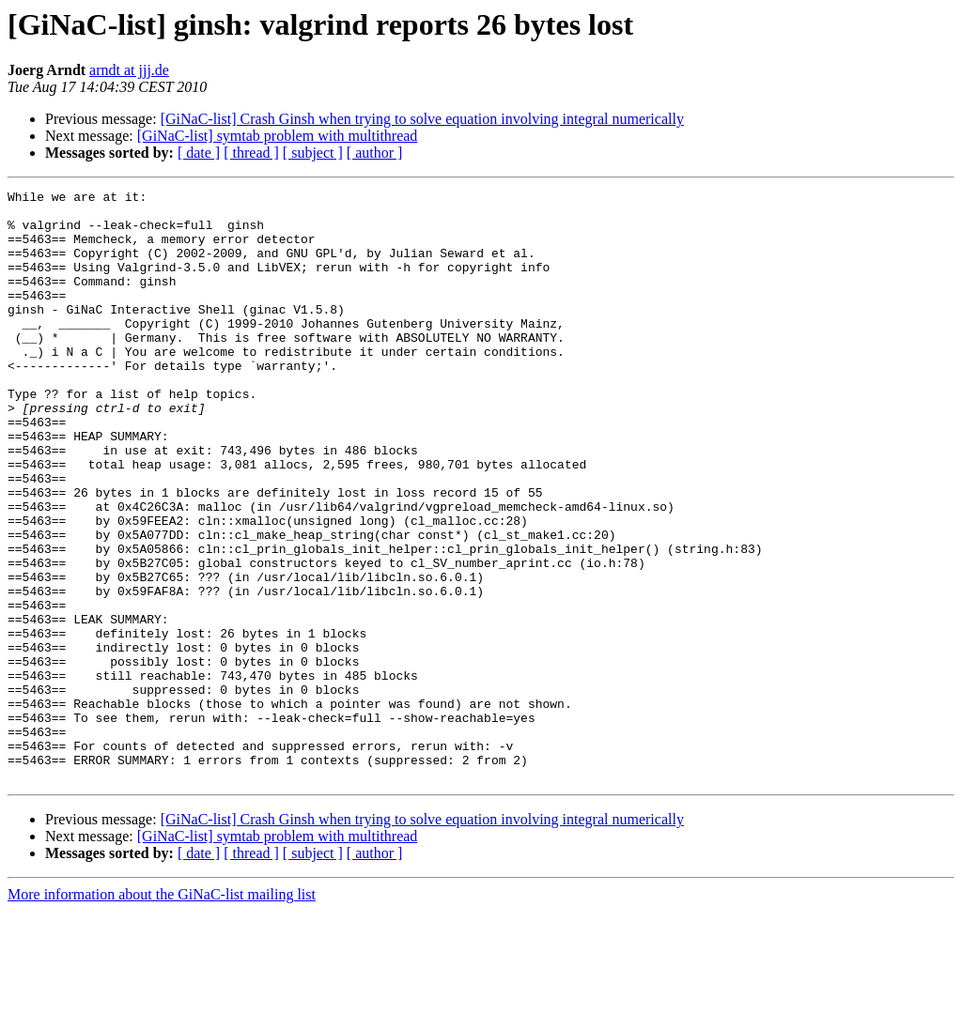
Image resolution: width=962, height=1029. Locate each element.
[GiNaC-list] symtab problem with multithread (277, 136)
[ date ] (199, 153)
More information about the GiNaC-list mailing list (162, 1013)
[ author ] (375, 153)
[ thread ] (251, 153)
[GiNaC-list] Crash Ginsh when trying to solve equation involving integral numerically (422, 119)
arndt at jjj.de (129, 70)
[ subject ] (313, 153)
